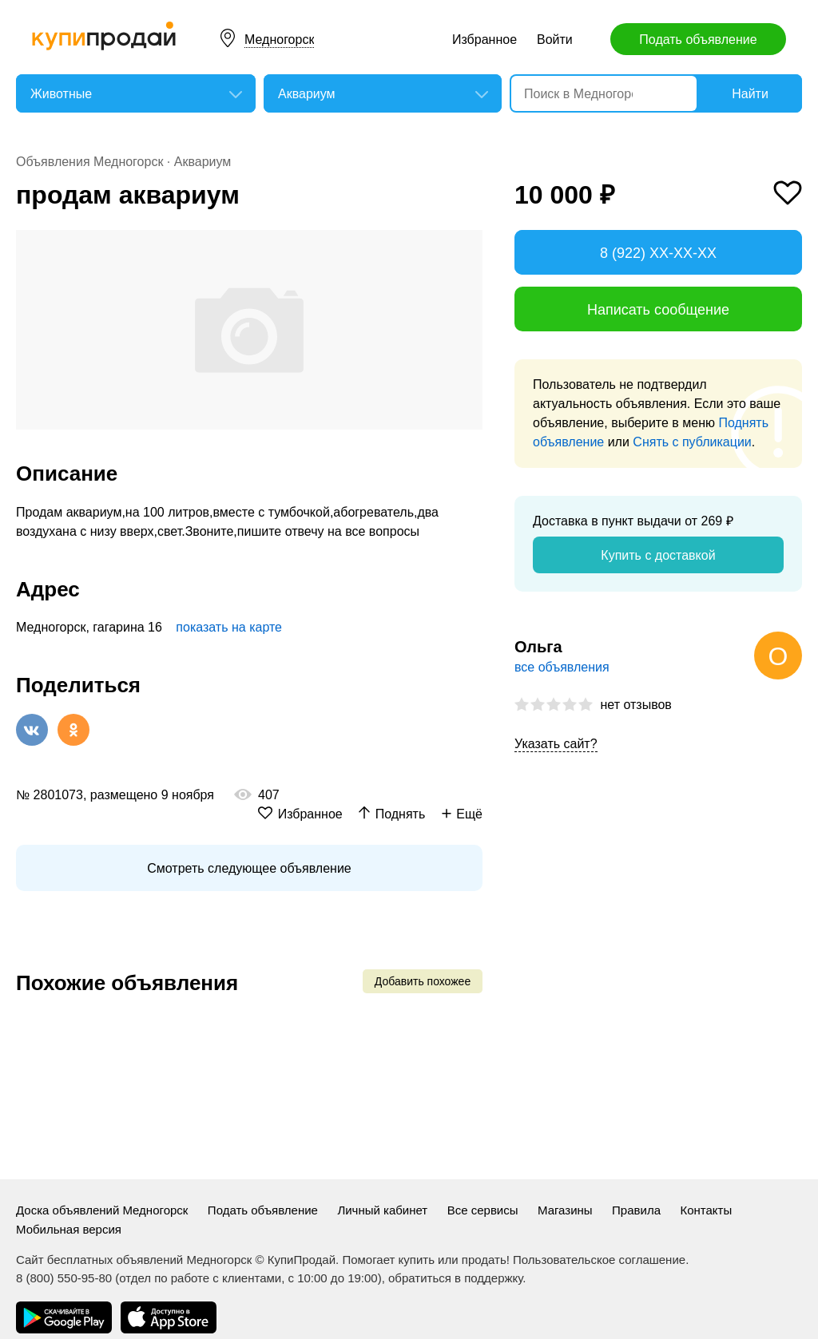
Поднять (400, 814)
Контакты (706, 1210)
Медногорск (279, 39)
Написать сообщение (658, 310)
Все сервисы (482, 1210)
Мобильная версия (68, 1229)
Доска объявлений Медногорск (102, 1210)
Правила (636, 1210)
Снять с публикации (692, 442)
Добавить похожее (423, 981)
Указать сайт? (556, 744)
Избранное (484, 39)
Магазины (565, 1210)
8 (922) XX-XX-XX (658, 253)
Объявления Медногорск (89, 161)
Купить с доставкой (658, 555)
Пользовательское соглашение (599, 1259)
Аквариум (203, 161)
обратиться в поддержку (455, 1278)
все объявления (562, 667)
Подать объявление (697, 39)
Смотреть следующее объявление (249, 868)
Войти (555, 39)
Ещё (469, 814)
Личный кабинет (382, 1210)
